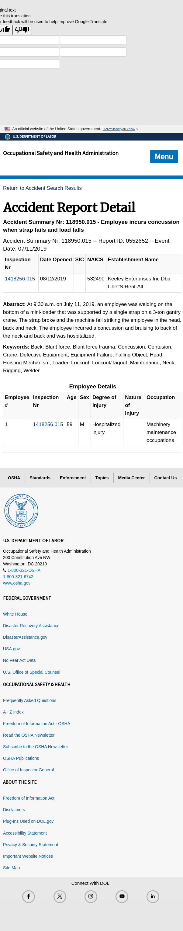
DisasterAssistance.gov (25, 637)
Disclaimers (14, 809)
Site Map (11, 867)
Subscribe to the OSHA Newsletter (35, 746)
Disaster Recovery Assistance (31, 625)
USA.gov (11, 648)
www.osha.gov (16, 583)
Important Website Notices (28, 856)
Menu (164, 156)
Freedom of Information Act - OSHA (36, 723)
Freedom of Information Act (28, 798)
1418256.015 (20, 279)
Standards (39, 477)
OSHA (14, 477)
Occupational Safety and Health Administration (61, 153)
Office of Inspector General (28, 769)
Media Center (131, 477)
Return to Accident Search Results (42, 188)
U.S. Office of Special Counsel (31, 672)
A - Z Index (13, 712)
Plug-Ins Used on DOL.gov (28, 821)
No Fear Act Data (19, 660)
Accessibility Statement (25, 833)
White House (15, 614)
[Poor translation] (22, 30)
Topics (102, 477)
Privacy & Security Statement (30, 844)
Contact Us (165, 477)
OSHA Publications (21, 758)
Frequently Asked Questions (29, 700)
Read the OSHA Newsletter (29, 735)
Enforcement (73, 477)
